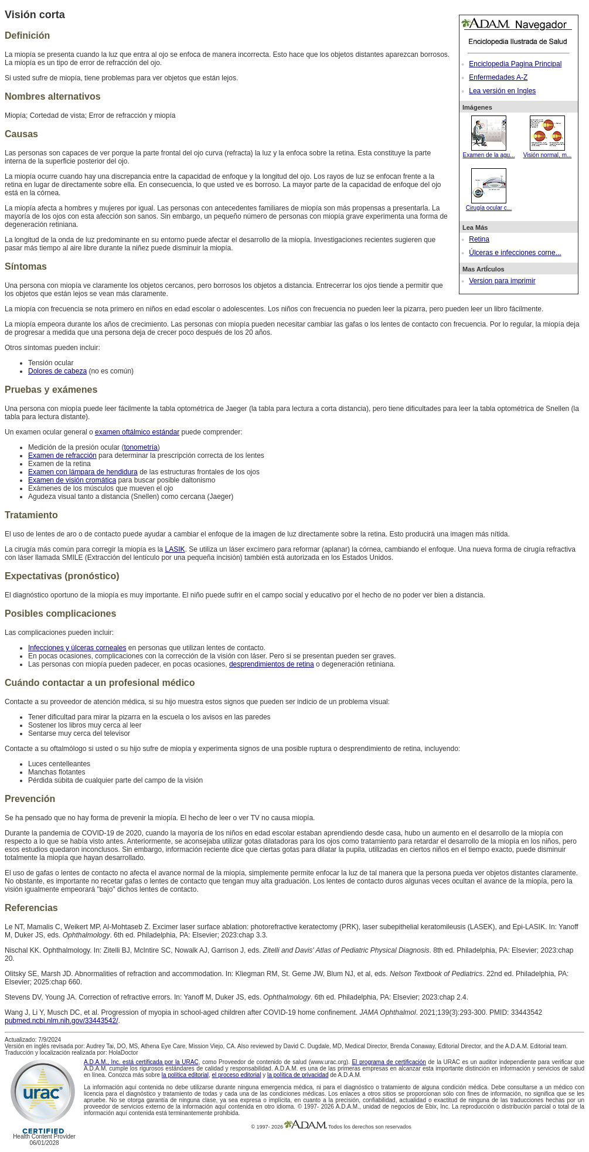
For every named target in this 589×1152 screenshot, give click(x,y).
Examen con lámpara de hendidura (83, 472)
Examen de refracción (62, 455)
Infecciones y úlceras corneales (77, 648)
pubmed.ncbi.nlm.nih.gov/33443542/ (61, 1021)
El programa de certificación (388, 1062)
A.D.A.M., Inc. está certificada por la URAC (141, 1062)
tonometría (140, 447)
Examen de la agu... (489, 151)
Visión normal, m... (547, 151)
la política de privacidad (298, 1075)
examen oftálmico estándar (137, 432)
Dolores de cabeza (57, 371)
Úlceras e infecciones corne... (515, 253)
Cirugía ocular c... (489, 204)
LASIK (175, 549)
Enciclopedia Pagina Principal (515, 64)
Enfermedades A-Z (498, 77)
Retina (479, 239)
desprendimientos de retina (271, 664)
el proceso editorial (236, 1075)
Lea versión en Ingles (502, 91)
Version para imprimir (502, 281)
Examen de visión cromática (72, 480)
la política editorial (185, 1075)
